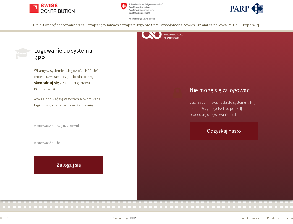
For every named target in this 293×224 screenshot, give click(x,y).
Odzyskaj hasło (224, 130)
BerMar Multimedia (280, 218)
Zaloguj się (68, 164)
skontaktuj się (46, 82)
